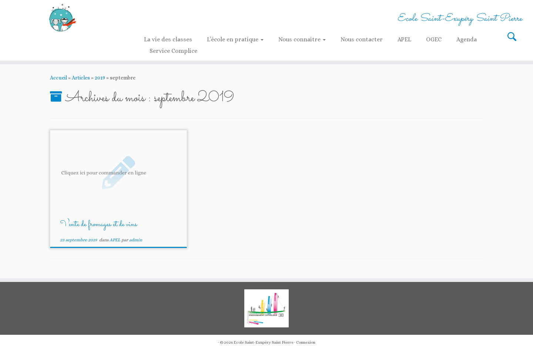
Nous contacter (362, 39)
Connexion (305, 342)
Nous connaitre (302, 39)
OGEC (434, 39)
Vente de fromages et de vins (98, 224)
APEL (404, 39)
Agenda (466, 39)
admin (135, 239)
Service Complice (173, 50)
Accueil (58, 78)
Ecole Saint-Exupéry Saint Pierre (264, 342)
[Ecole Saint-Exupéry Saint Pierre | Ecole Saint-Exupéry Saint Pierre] (61, 17)
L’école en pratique (235, 39)
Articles (81, 78)
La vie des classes (168, 39)
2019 (100, 78)
